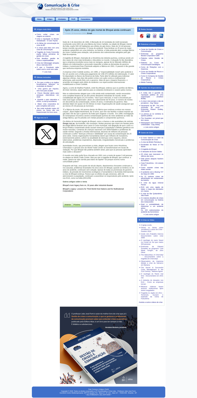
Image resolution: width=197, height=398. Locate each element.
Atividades (62, 19)
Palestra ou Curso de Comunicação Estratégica (152, 64)
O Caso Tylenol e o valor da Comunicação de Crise (152, 139)
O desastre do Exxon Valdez (151, 152)
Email (89, 33)
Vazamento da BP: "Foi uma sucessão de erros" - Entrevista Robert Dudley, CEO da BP (152, 108)
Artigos (50, 19)
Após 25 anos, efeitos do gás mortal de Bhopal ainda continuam (98, 30)
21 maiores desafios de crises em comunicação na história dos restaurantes (152, 200)
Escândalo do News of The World (152, 146)
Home (39, 19)
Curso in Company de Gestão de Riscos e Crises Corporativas (152, 78)
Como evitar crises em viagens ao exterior (48, 35)
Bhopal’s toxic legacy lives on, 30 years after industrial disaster (88, 185)
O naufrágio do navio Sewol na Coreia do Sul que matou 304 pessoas (152, 242)
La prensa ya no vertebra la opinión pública (152, 115)
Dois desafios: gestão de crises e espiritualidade (48, 59)
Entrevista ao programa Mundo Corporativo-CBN (152, 55)
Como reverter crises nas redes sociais (152, 168)
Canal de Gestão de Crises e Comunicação (152, 50)
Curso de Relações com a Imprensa (152, 68)
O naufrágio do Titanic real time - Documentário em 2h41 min (152, 276)
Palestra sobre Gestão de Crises (152, 59)
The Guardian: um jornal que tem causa (152, 119)
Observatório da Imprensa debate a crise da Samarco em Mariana (152, 263)
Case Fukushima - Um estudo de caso (152, 164)
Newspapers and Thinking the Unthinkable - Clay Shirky (152, 124)
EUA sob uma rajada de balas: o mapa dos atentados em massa (152, 189)
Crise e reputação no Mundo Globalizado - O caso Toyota (48, 40)
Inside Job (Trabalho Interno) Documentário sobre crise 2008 (152, 236)
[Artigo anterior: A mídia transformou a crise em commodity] (68, 205)
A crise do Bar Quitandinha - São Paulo (152, 194)
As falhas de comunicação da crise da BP (48, 44)
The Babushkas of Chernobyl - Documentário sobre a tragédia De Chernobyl (152, 257)
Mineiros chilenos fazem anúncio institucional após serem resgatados (152, 288)
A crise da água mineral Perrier (152, 184)
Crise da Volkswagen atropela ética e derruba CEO (48, 64)
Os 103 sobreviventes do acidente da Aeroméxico (152, 211)
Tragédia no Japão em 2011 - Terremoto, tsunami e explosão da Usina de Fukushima (152, 296)
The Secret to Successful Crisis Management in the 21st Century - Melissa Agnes (152, 269)
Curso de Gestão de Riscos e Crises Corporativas (152, 72)
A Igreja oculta (146, 225)
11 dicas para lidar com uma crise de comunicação (48, 49)
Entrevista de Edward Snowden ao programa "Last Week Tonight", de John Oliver (152, 249)
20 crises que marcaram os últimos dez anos (152, 155)
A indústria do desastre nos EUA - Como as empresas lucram (152, 282)
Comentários (85, 19)
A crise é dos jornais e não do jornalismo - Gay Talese (152, 102)
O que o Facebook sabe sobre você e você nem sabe (48, 68)
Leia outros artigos (152, 127)
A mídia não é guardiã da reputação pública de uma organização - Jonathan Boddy (152, 95)
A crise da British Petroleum (151, 142)
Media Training (146, 82)
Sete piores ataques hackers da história (152, 160)
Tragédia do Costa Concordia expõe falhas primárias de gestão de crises (48, 54)
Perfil (73, 19)
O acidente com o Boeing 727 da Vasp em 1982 (152, 173)
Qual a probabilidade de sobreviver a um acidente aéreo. (152, 206)
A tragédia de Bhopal (149, 149)
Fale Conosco (93, 389)
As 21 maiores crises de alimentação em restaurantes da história (152, 178)
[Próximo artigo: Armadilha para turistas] (77, 205)
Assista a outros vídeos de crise (151, 302)
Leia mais (47, 72)
